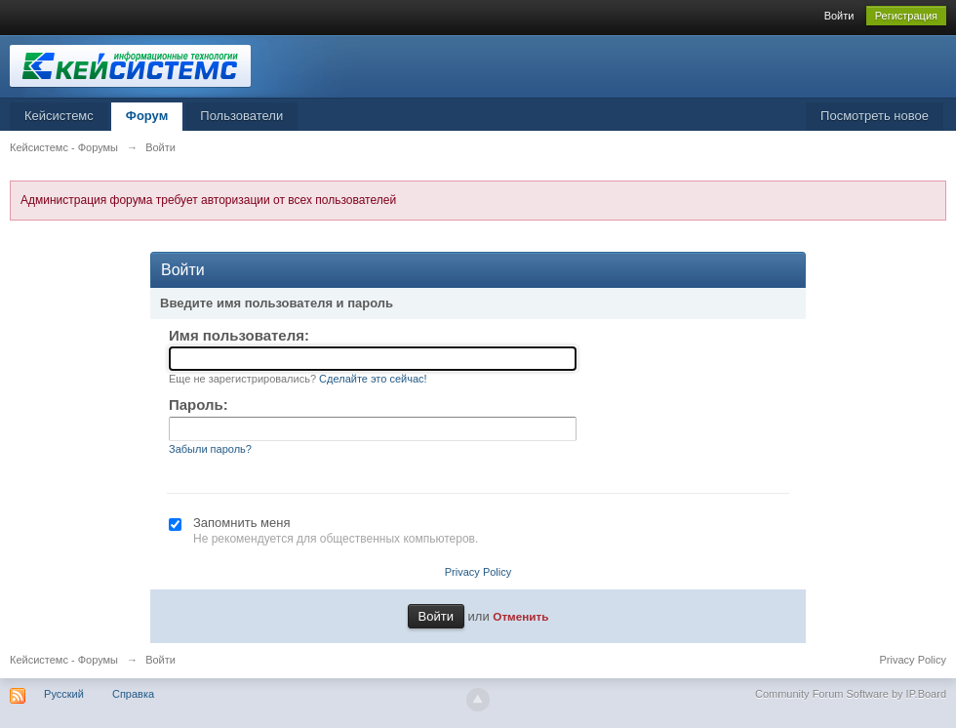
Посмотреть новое (874, 115)
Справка (133, 694)
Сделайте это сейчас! (373, 378)
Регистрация (906, 15)
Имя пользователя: (239, 335)
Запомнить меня (241, 522)
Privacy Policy (478, 572)
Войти (839, 15)
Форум (147, 115)
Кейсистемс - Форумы (64, 660)
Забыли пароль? (210, 449)
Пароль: (198, 404)
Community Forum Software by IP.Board (850, 694)
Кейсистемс (59, 115)
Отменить (520, 616)
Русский (64, 694)
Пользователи (241, 115)
